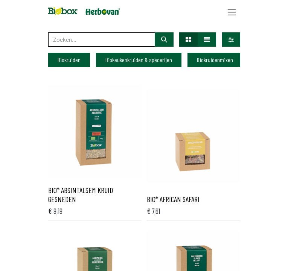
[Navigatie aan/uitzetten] (231, 12)
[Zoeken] (164, 39)
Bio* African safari (173, 199)
